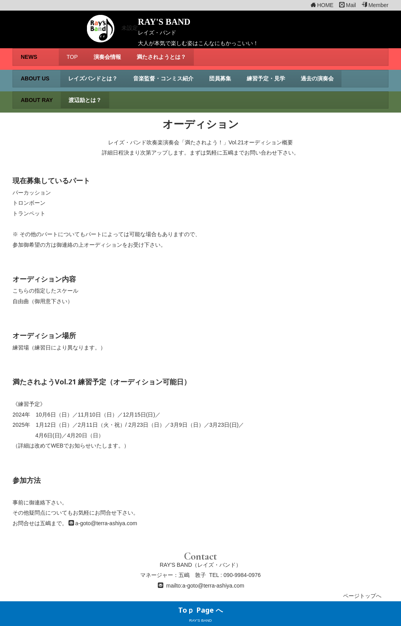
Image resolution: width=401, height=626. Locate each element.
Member (375, 5)
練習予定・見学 (266, 78)
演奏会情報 (107, 57)
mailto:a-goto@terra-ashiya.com (205, 585)
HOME (322, 5)
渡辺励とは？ (85, 100)
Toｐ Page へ (200, 610)
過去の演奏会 (317, 78)
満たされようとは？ (161, 57)
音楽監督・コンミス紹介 (163, 78)
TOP (72, 57)
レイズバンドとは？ (92, 78)
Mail (347, 5)
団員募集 (220, 78)
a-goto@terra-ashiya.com (106, 523)
